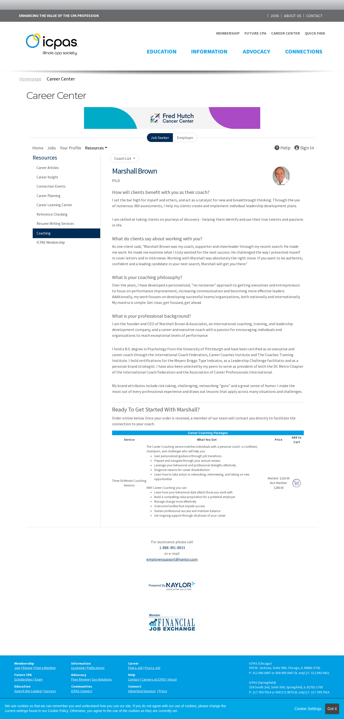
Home (37, 148)
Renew (27, 668)
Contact (133, 679)
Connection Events (51, 186)
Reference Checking (52, 214)
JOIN (274, 15)
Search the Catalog (28, 691)
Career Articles (48, 167)
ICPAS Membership (51, 242)
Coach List (123, 158)
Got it (332, 709)
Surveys (50, 691)
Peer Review (80, 679)
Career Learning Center (54, 205)
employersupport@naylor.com (172, 559)
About (172, 679)
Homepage (30, 79)
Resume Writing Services (55, 223)
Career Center (61, 79)
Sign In (304, 148)
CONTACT (314, 15)
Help (282, 148)
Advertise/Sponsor (142, 691)
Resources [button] (94, 148)
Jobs (51, 148)
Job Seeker (160, 137)
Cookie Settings (307, 709)
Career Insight (47, 177)
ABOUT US (292, 15)
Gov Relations (102, 679)
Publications (96, 668)
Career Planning (49, 195)
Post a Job (153, 668)
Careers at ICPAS (154, 679)
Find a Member (45, 668)
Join (17, 668)
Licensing (78, 668)
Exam (39, 679)
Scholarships (23, 679)
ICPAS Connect (81, 691)
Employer (185, 137)
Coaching (44, 233)
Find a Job (135, 668)
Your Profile (70, 148)
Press (163, 691)
